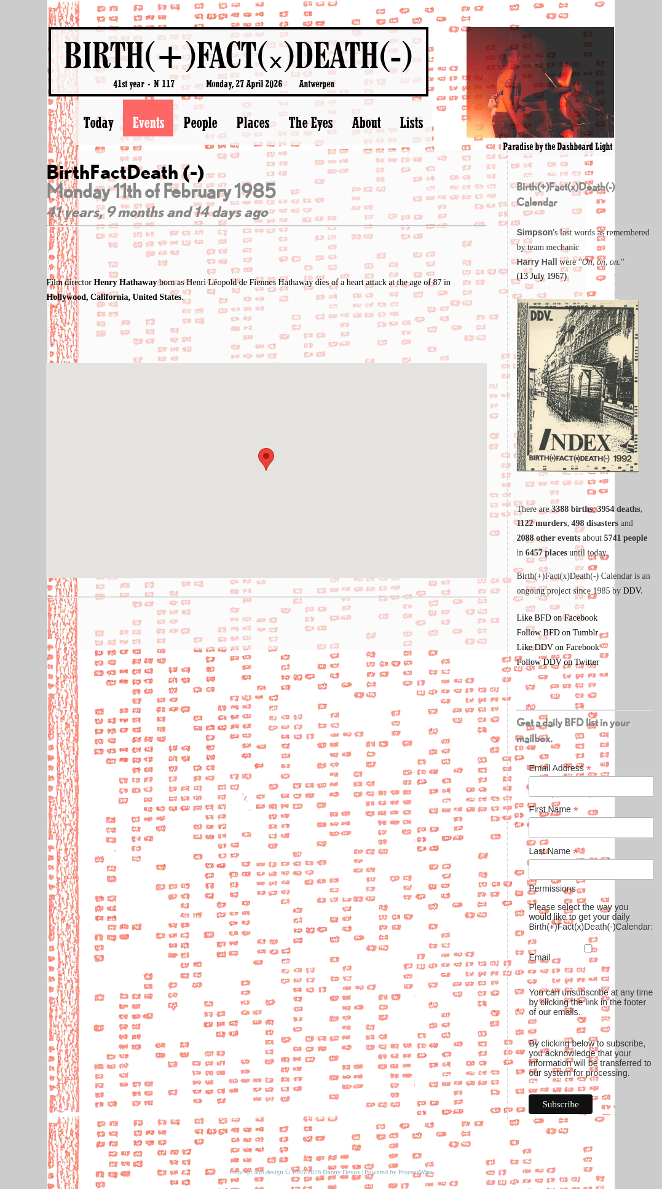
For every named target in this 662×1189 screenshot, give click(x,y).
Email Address (560, 768)
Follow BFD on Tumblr (557, 632)
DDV (631, 590)
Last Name (553, 851)
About (366, 122)
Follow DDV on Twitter (557, 662)
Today (98, 122)
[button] (266, 459)
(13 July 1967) (541, 276)
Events (148, 122)
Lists (411, 122)
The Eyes (310, 122)
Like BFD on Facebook (556, 617)
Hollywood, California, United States (113, 297)
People (200, 122)
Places (252, 122)
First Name (553, 809)
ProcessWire (415, 1171)
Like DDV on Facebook (557, 647)
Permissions (552, 888)
